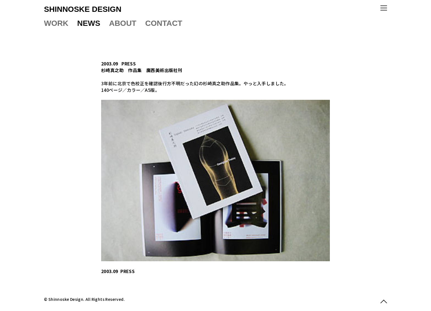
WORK (56, 23)
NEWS (88, 23)
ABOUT (123, 23)
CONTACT (163, 23)
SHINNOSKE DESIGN (82, 9)
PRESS (128, 63)
